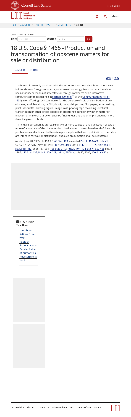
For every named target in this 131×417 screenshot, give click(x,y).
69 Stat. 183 (61, 141)
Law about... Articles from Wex (26, 234)
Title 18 (38, 24)
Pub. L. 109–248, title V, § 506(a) (56, 152)
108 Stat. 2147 (58, 148)
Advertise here (59, 407)
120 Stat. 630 (99, 152)
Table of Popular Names (28, 243)
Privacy (97, 407)
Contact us (44, 407)
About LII (31, 407)
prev (108, 77)
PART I (50, 24)
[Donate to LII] (97, 16)
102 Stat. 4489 (63, 145)
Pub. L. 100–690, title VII (94, 141)
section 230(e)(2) (62, 96)
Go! (88, 38)
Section (51, 38)
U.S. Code (20, 70)
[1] (73, 96)
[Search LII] (105, 16)
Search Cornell (113, 6)
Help (72, 407)
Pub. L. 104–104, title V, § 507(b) (86, 148)
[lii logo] (23, 15)
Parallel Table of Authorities (27, 251)
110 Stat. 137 (29, 152)
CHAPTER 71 (65, 24)
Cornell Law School (35, 5)
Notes (34, 70)
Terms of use (84, 407)
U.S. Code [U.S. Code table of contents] (25, 24)
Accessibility (18, 407)
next (116, 77)
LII (14, 24)
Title (14, 38)
